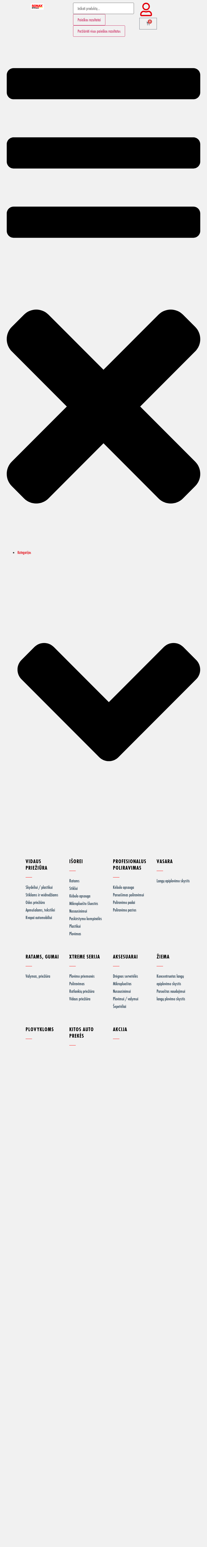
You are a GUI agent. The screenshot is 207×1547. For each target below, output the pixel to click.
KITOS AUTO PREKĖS (81, 1032)
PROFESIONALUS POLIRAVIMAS (129, 864)
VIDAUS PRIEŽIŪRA (36, 864)
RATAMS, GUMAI (42, 956)
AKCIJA (120, 1029)
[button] (103, 295)
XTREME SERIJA (84, 956)
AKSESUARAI (125, 956)
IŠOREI (76, 861)
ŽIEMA (163, 956)
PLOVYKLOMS (40, 1029)
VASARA (165, 861)
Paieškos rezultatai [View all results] (89, 19)
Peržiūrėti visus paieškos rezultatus (99, 31)
